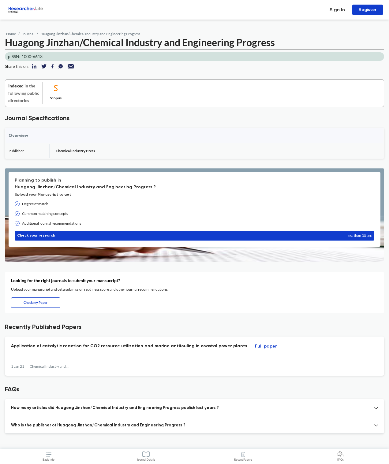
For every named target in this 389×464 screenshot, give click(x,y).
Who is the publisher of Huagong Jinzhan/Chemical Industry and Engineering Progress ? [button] (98, 425)
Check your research (194, 235)
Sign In (337, 10)
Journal (28, 33)
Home (11, 33)
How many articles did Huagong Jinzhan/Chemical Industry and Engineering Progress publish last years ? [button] (115, 408)
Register (367, 9)
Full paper (266, 346)
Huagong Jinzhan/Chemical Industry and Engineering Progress (90, 33)
